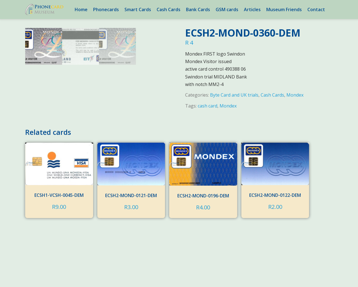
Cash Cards (168, 9)
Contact (316, 9)
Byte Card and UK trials (234, 95)
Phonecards (106, 9)
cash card (207, 106)
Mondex (294, 95)
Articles (252, 9)
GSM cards (227, 9)
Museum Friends (284, 9)
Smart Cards (137, 9)
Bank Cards (198, 9)
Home (81, 9)
